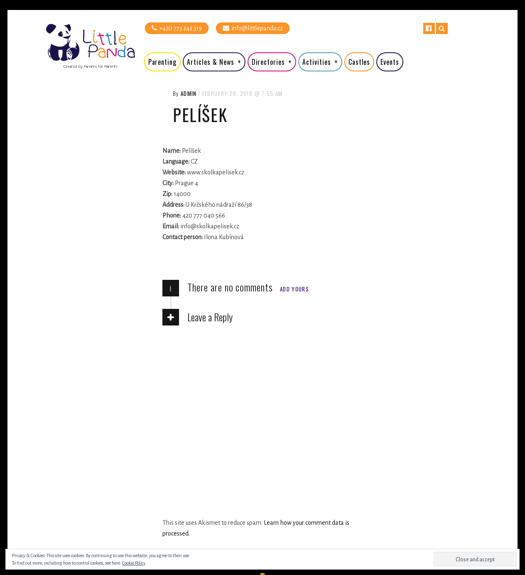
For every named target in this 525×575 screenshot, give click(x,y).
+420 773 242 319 (177, 28)
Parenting (162, 62)
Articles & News (210, 62)
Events (389, 62)
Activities (316, 62)
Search (442, 28)
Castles (359, 62)
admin (189, 93)
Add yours (294, 289)
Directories (268, 62)
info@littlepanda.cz (253, 28)
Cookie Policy (133, 562)
